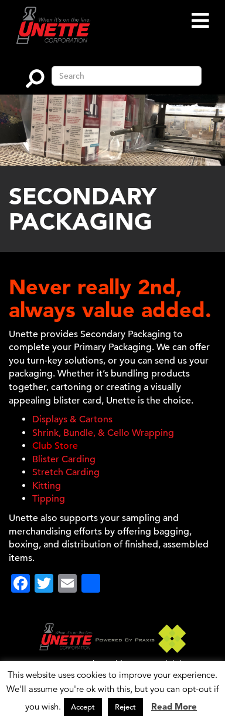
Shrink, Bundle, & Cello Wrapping (103, 433)
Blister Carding (64, 459)
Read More (174, 706)
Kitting (46, 486)
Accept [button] (83, 707)
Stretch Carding (66, 472)
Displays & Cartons (72, 419)
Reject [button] (125, 707)
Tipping (48, 499)
